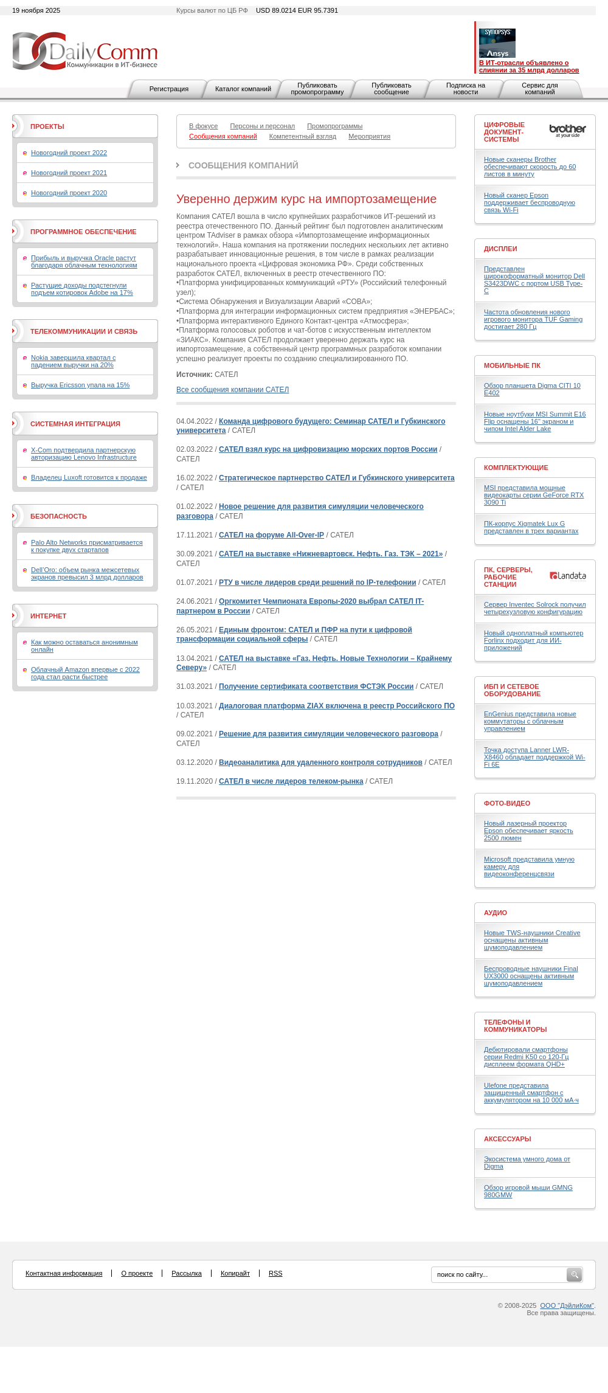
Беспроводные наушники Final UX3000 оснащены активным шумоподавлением (531, 976)
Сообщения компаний (243, 165)
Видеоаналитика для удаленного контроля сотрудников (321, 762)
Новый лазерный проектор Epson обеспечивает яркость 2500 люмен (528, 831)
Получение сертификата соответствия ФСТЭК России (316, 686)
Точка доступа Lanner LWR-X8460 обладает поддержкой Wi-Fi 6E (535, 757)
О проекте (137, 1273)
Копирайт (235, 1273)
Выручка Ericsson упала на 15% (80, 385)
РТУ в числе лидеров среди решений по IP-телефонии (317, 582)
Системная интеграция (75, 423)
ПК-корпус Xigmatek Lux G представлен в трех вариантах (531, 527)
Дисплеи (500, 248)
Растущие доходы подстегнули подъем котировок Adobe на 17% (82, 289)
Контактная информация (64, 1273)
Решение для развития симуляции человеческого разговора (328, 734)
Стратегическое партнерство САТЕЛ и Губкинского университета (337, 478)
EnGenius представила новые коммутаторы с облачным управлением (530, 721)
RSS (276, 1273)
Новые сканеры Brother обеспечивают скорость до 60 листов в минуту (530, 167)
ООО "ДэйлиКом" (567, 1305)
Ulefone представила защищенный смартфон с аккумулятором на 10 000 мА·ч (531, 1093)
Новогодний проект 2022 (69, 152)
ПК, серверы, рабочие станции (508, 577)
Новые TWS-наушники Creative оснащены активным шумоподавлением (532, 940)
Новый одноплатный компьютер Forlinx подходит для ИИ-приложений (533, 640)
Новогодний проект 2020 (69, 192)
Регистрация (169, 88)
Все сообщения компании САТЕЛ (232, 389)
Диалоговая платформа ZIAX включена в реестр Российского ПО (337, 706)
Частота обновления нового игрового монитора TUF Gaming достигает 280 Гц (533, 319)
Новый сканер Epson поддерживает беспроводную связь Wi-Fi (529, 202)
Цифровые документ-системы (504, 132)
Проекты (47, 126)
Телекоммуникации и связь (83, 331)
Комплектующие (516, 467)
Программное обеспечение (83, 231)
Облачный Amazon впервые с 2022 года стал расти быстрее (85, 673)
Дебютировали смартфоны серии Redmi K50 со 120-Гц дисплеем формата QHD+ (526, 1057)
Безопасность (58, 516)
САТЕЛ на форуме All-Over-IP (271, 535)
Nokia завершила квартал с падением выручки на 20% (73, 361)
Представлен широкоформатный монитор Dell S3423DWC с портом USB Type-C (534, 279)
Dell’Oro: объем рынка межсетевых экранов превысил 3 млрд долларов (87, 573)
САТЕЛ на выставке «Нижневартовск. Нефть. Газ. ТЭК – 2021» (331, 554)
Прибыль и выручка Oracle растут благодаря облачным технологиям (84, 261)
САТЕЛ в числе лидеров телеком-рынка (291, 781)
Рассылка (186, 1273)
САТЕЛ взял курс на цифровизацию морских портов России (328, 449)
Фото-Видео (507, 803)
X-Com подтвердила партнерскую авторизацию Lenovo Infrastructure (84, 453)
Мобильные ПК (512, 365)
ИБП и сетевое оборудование (512, 690)
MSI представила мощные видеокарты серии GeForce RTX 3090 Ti (534, 495)
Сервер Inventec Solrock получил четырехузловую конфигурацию (535, 608)
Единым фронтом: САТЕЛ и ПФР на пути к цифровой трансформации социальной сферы (294, 635)
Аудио (495, 912)
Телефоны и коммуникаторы (515, 1025)
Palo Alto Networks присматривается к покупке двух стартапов (87, 546)
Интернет (48, 616)
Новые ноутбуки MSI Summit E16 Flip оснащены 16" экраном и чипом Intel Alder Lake (535, 421)
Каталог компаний (243, 88)
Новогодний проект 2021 (69, 172)
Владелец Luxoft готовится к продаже (89, 477)
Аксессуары (507, 1138)
